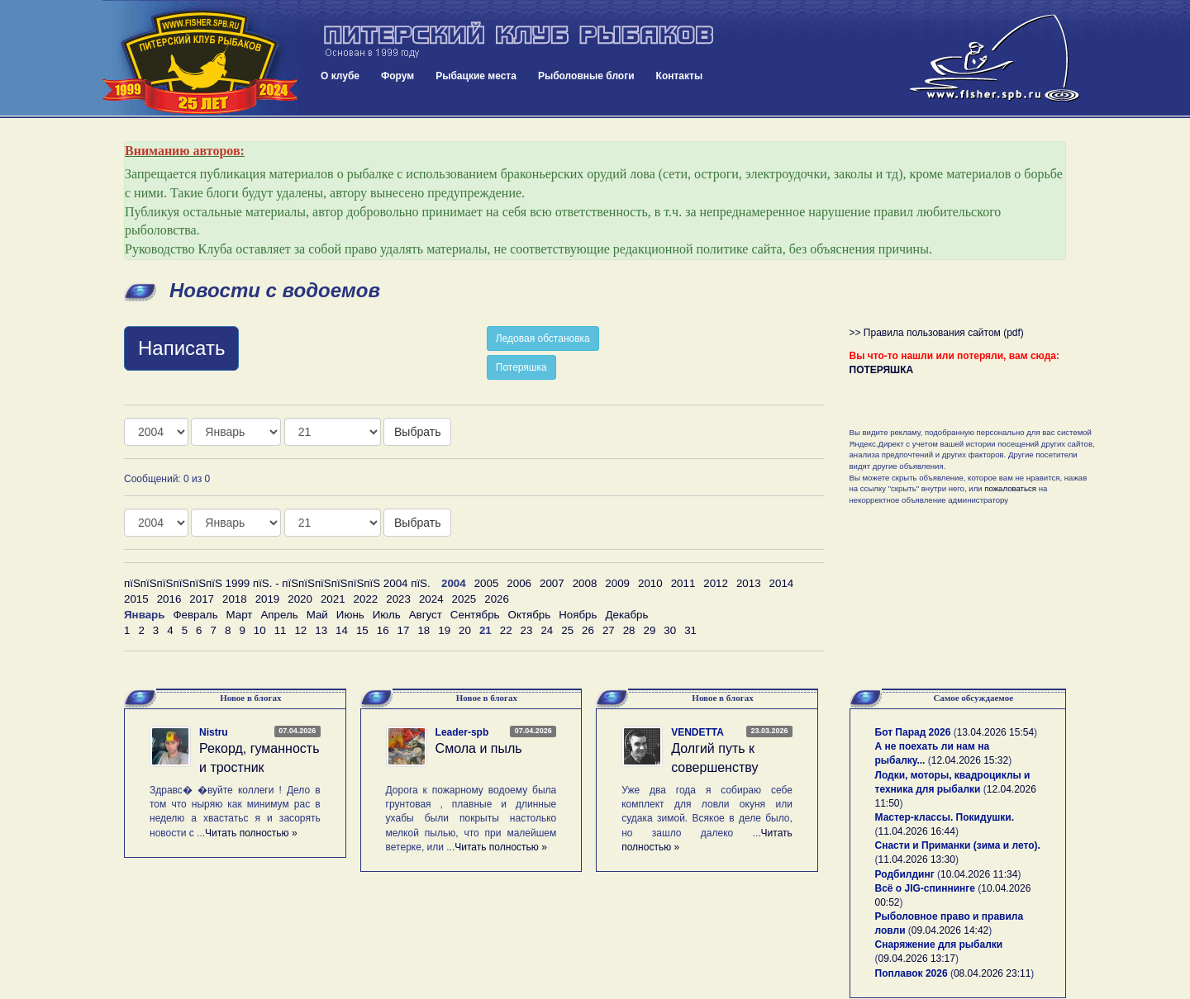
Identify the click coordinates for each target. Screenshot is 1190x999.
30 (670, 630)
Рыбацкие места (476, 76)
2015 (136, 599)
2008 (585, 583)
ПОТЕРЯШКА (882, 370)
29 (650, 630)
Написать (181, 348)
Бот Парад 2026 (913, 732)
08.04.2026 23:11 (992, 973)
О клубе (340, 76)
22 (506, 630)
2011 (683, 583)
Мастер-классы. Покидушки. (945, 817)
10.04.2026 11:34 (978, 874)
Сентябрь (475, 614)
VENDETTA (697, 732)
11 (280, 630)
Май (317, 614)
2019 (267, 599)
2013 (748, 583)
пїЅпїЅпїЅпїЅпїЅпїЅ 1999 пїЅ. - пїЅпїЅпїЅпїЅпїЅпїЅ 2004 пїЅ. (277, 583)
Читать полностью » (251, 833)
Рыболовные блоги (586, 76)
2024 (431, 599)
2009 (617, 583)
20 (465, 630)
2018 (234, 599)
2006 (519, 583)
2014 (781, 583)
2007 (552, 583)
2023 (398, 599)
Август (425, 614)
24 (546, 630)
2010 (650, 583)
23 (527, 630)
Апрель (279, 614)
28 (629, 630)
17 (403, 630)
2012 (715, 583)
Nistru (213, 732)
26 (588, 630)
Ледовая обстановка (543, 338)
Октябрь (529, 614)
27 (608, 630)
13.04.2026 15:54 (995, 732)
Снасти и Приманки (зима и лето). (957, 845)
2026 (496, 599)
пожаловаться (1010, 488)
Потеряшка (521, 367)
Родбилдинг (905, 874)
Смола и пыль (479, 748)
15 (362, 630)
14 (342, 630)
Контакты (679, 76)
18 (423, 630)
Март (239, 614)
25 (567, 630)
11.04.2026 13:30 (916, 859)
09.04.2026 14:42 (950, 930)
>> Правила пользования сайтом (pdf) (937, 333)
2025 (464, 599)
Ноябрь (578, 614)
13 (321, 630)
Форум (397, 76)
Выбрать (417, 431)
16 (383, 630)
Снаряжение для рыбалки (939, 944)
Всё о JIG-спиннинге (925, 888)
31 (690, 630)
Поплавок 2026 (911, 973)
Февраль (195, 614)
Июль (387, 614)
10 (260, 630)
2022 (366, 599)
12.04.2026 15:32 (969, 760)
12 (300, 630)
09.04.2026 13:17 (916, 958)
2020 (300, 599)
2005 (486, 583)
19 (444, 630)
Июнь (350, 614)
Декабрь (626, 614)
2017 (201, 599)
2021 (333, 599)
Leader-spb (462, 732)
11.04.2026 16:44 (916, 831)
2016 (169, 599)
